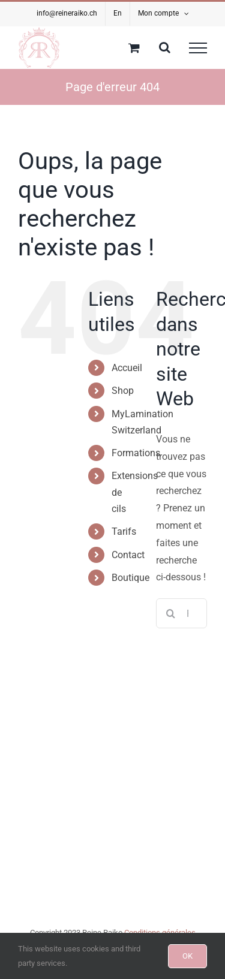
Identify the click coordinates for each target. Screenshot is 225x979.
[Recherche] (171, 613)
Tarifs (124, 531)
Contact (128, 555)
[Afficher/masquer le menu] (198, 48)
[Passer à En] (118, 14)
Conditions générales (160, 932)
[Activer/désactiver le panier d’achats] (134, 47)
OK (187, 955)
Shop (123, 390)
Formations (136, 453)
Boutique (130, 577)
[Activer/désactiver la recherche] (164, 47)
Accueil (127, 367)
